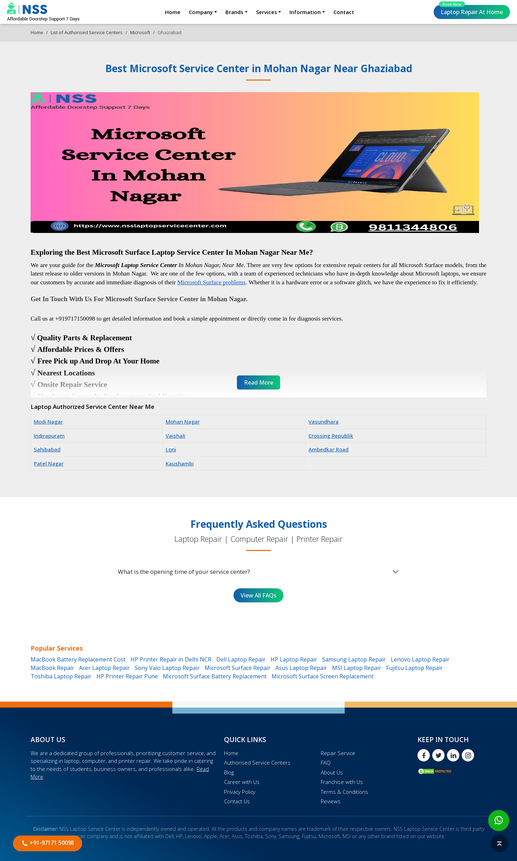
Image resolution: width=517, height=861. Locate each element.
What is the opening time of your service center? (184, 572)
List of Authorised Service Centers (87, 32)
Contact (343, 11)
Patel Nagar (49, 463)
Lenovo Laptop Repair (420, 659)
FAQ (326, 762)
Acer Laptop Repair (104, 668)
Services (266, 11)
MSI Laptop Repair (356, 668)
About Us (332, 772)
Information (305, 11)
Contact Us (237, 801)
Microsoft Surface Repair (237, 668)
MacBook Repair (52, 668)
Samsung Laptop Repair (354, 659)
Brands (234, 11)
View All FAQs (258, 595)
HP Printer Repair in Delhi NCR (170, 659)
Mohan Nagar (183, 421)
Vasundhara (323, 421)
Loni (171, 449)
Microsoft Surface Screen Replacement (323, 676)
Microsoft (140, 32)
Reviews (330, 801)
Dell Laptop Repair (241, 659)
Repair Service (338, 752)
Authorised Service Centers (257, 762)
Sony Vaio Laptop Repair (167, 668)
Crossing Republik (330, 435)
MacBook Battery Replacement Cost (78, 659)
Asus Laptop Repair (301, 668)
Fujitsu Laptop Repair (414, 668)
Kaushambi (180, 463)
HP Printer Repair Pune (127, 676)
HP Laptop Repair (293, 659)
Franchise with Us (342, 781)
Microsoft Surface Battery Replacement (215, 676)
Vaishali (175, 435)
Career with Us (242, 781)
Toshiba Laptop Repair (61, 676)
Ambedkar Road (328, 449)
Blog (229, 772)
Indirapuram (49, 435)
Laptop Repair (471, 10)
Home (172, 11)
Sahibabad (47, 449)
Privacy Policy (239, 791)
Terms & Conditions (344, 791)
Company (201, 11)
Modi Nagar (48, 421)
